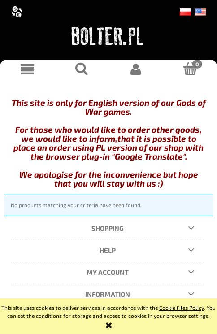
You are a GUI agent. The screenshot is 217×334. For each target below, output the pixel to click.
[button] (27, 69)
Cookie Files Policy (181, 307)
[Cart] (190, 69)
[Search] (81, 69)
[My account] (135, 69)
